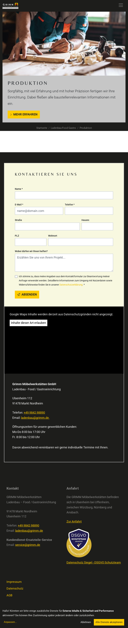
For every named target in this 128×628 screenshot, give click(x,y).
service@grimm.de (27, 545)
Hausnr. (86, 220)
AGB (9, 595)
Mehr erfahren (24, 114)
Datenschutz (14, 588)
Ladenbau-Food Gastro (63, 127)
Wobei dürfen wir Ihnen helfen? (31, 251)
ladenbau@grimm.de (35, 417)
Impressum (14, 582)
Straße (18, 220)
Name (19, 189)
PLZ (17, 235)
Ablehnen (85, 622)
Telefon (69, 204)
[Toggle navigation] (121, 5)
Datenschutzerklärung (71, 284)
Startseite (41, 127)
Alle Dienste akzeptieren (109, 622)
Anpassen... (10, 622)
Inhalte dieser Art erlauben (28, 322)
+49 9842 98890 (34, 412)
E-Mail (19, 204)
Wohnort (52, 235)
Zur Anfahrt (74, 521)
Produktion (86, 127)
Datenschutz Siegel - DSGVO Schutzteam (93, 562)
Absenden (27, 294)
